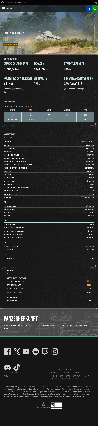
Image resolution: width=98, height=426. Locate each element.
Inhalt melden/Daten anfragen (65, 373)
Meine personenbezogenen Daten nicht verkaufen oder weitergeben (69, 378)
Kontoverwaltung (13, 370)
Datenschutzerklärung (62, 370)
